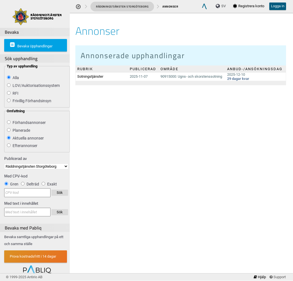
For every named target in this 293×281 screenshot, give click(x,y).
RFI (15, 93)
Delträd (33, 184)
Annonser (170, 6)
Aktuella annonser (28, 138)
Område (169, 69)
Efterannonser (25, 145)
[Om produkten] (37, 16)
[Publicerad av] (36, 166)
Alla (16, 77)
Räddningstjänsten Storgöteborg (122, 6)
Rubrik (85, 69)
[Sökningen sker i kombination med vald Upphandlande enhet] (27, 212)
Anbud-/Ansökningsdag (254, 69)
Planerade (21, 130)
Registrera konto (248, 6)
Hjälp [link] (260, 277)
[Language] (222, 6)
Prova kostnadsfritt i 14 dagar (33, 256)
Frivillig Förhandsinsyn (32, 101)
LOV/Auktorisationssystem (36, 85)
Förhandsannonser (29, 122)
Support (278, 277)
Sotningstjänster (90, 76)
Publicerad (143, 69)
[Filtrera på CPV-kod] (27, 192)
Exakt (52, 184)
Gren (14, 184)
